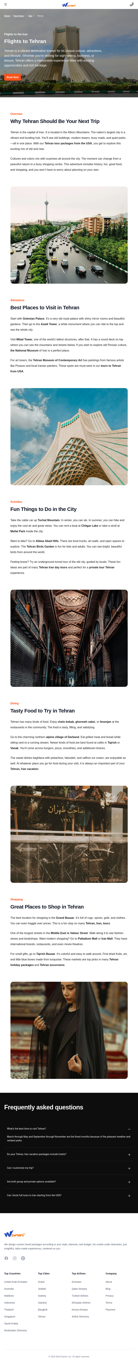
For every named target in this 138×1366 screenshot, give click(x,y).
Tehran (42, 1316)
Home (7, 16)
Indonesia (9, 1302)
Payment (110, 1309)
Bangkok (42, 1309)
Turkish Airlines (80, 1295)
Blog (108, 1288)
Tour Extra (18, 16)
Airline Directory (80, 1316)
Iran (30, 16)
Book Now (12, 77)
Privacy (110, 1295)
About (109, 1281)
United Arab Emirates (15, 1281)
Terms (109, 1302)
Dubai (41, 1281)
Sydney (42, 1295)
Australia (9, 1288)
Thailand (9, 1309)
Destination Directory (15, 1330)
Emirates (76, 1281)
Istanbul (42, 1302)
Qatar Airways (79, 1288)
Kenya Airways (80, 1309)
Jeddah (42, 1288)
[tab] (69, 1129)
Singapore (9, 1316)
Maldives (9, 1295)
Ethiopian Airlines (81, 1302)
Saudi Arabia (11, 1323)
